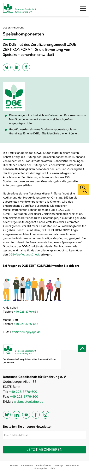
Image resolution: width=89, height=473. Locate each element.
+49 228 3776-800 (24, 396)
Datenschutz (72, 465)
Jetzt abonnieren (44, 449)
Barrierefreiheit (43, 465)
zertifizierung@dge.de (26, 332)
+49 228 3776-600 (23, 392)
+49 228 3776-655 (26, 323)
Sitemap (58, 465)
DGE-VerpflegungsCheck (24, 254)
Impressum (27, 465)
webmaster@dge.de (28, 401)
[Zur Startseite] (19, 8)
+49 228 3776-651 (26, 311)
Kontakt (14, 465)
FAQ (52, 468)
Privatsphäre (40, 468)
